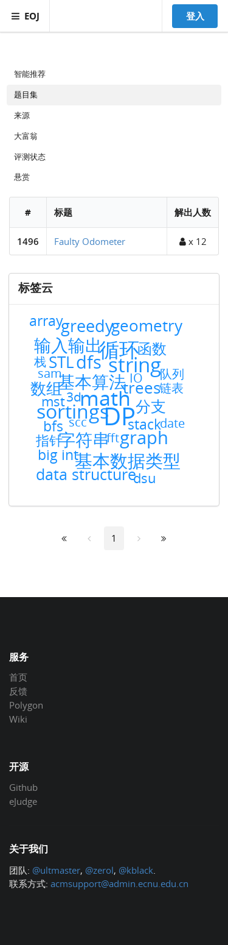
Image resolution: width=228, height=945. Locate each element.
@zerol (99, 870)
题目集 (26, 94)
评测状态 (30, 156)
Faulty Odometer (89, 241)
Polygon (26, 705)
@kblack (136, 870)
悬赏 (22, 176)
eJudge (23, 801)
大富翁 (26, 135)
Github (23, 787)
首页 (18, 677)
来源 (22, 115)
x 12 (193, 241)
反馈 (18, 691)
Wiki (18, 718)
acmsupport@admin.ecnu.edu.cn (119, 883)
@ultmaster (56, 870)
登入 (195, 16)
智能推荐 (30, 73)
